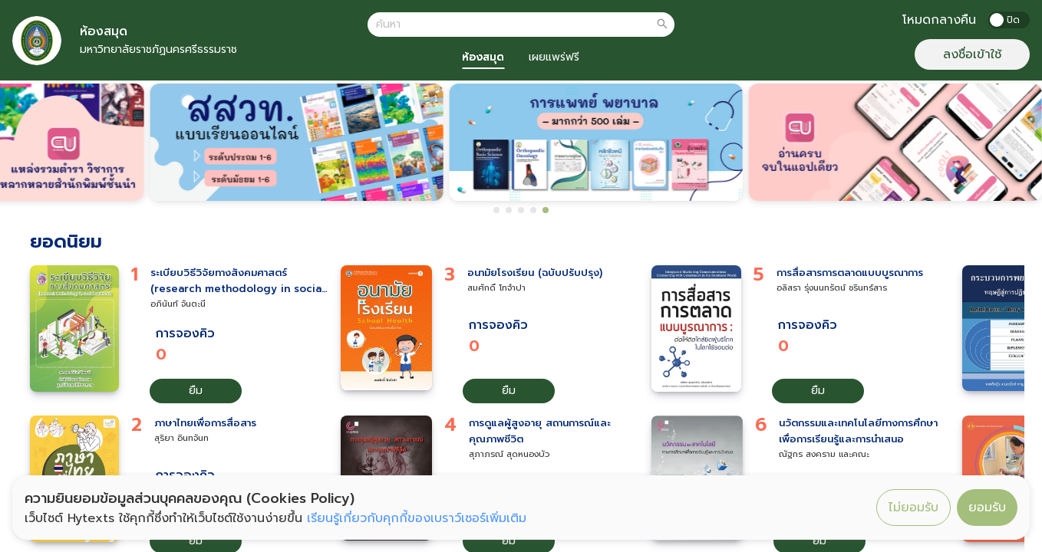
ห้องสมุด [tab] (483, 57)
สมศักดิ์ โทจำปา (496, 287)
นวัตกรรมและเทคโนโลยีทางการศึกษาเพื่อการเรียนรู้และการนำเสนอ (858, 431)
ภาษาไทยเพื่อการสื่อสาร (205, 423)
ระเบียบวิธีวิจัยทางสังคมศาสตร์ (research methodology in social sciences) (237, 281)
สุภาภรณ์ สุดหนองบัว (509, 454)
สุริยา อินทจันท (181, 438)
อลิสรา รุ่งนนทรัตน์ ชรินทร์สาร (832, 287)
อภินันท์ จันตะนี (178, 303)
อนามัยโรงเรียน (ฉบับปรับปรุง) (534, 273)
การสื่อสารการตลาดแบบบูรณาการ (850, 273)
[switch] (1009, 20)
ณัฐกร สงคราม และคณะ (824, 454)
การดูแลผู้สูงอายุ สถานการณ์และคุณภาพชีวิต (540, 431)
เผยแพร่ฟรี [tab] (554, 57)
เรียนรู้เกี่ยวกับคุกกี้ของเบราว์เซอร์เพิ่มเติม (416, 518)
